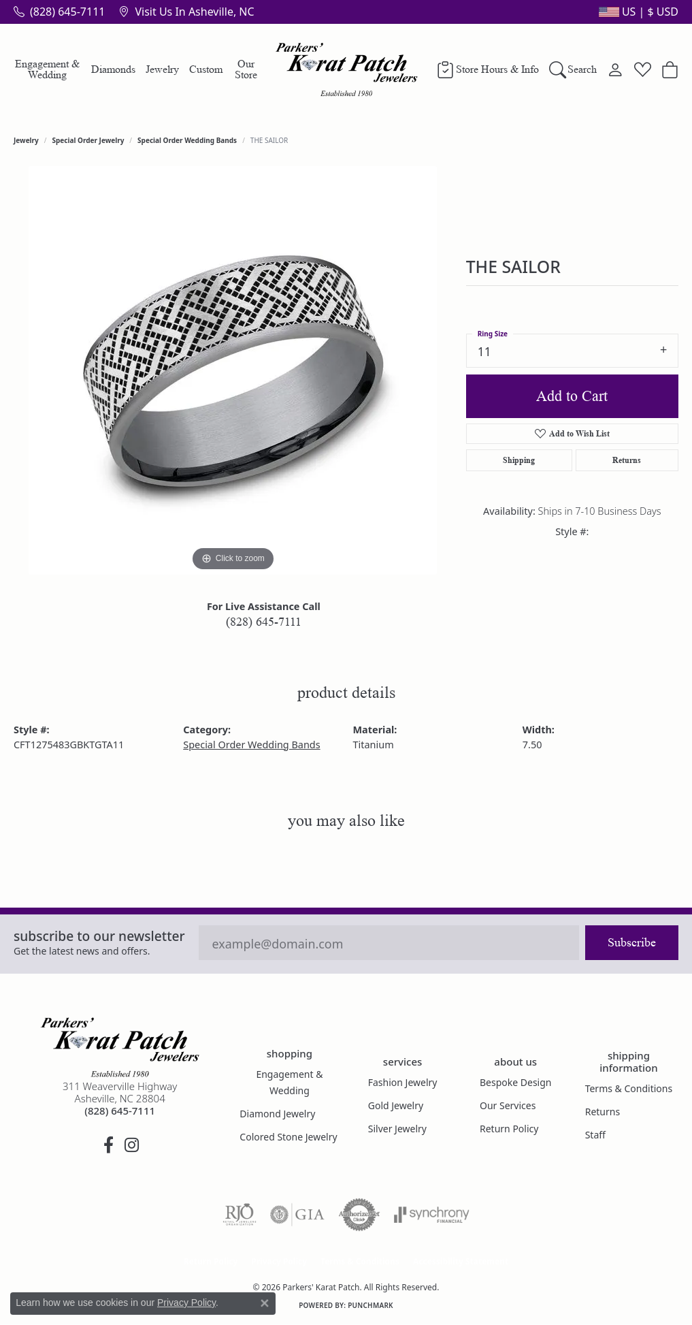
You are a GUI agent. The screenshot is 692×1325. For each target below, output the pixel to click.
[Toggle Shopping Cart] (669, 69)
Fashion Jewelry (403, 1082)
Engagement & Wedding (47, 69)
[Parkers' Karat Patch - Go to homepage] (119, 1047)
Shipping (519, 460)
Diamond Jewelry (277, 1113)
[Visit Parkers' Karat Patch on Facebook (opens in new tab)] (108, 1145)
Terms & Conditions (629, 1088)
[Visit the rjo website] (240, 1215)
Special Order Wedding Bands (187, 140)
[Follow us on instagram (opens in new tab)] (131, 1145)
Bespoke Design (516, 1082)
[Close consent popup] (265, 1303)
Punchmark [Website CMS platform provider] (370, 1305)
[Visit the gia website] (297, 1215)
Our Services (508, 1105)
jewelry (26, 140)
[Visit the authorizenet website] (359, 1215)
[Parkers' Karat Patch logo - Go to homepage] (346, 69)
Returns (626, 460)
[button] (637, 11)
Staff (595, 1134)
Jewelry (162, 69)
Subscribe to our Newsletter (99, 936)
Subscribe (632, 942)
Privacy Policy (279, 1261)
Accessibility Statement (460, 1261)
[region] (233, 370)
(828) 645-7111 (263, 621)
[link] (59, 11)
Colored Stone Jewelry (288, 1136)
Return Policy (509, 1128)
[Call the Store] (119, 1110)
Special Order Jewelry (88, 140)
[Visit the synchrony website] (431, 1215)
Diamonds (113, 69)
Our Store (246, 69)
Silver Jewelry (397, 1128)
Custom (206, 69)
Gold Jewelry (395, 1105)
